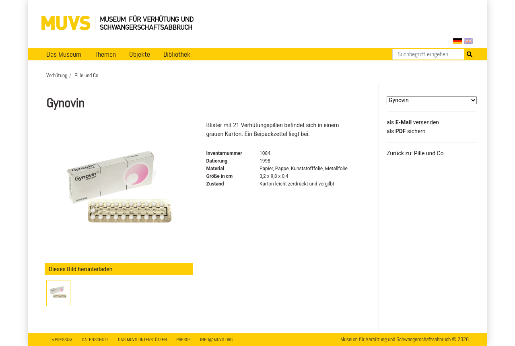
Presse (183, 339)
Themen (105, 54)
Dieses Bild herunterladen (80, 269)
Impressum (61, 339)
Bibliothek (176, 54)
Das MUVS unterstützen (142, 339)
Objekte (139, 54)
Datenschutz (95, 339)
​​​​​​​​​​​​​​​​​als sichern (406, 131)
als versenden (413, 122)
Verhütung (56, 75)
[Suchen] (428, 54)
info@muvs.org (216, 339)
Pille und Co (86, 75)
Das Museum (63, 54)
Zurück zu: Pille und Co (415, 153)
